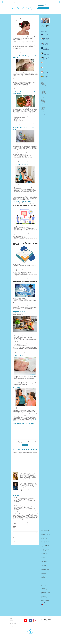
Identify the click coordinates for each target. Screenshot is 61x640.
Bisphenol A (48, 533)
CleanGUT (14, 527)
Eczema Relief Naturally (44, 561)
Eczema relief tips (43, 572)
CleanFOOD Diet (43, 542)
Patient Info (11, 618)
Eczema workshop (43, 577)
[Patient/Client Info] (41, 5)
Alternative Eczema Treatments (45, 530)
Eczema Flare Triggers (44, 553)
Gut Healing (45, 584)
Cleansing (47, 545)
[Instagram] (34, 620)
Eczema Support (43, 566)
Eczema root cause (43, 573)
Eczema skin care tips (43, 574)
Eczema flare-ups (46, 569)
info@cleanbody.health (47, 619)
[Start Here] (43, 8)
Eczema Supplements (43, 565)
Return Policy (11, 621)
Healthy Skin (42, 592)
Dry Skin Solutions (46, 549)
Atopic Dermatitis (46, 531)
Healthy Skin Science (47, 592)
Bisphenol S (42, 534)
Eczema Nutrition (43, 557)
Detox (44, 546)
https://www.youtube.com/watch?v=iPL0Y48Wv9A (20, 455)
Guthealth (34, 522)
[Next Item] (48, 20)
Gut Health (42, 585)
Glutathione (42, 584)
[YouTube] (25, 620)
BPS (45, 533)
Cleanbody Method (43, 545)
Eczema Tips (47, 566)
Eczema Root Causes (43, 562)
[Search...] (33, 5)
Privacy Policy (11, 626)
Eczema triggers (43, 576)
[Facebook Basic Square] (41, 604)
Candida (16, 522)
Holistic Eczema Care (43, 593)
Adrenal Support (43, 529)
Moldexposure (14, 523)
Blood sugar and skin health (44, 537)
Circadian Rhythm (43, 541)
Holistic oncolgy (48, 597)
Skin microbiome (20, 522)
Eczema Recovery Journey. (44, 558)
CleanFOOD (14, 526)
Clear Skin (42, 546)
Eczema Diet (44, 550)
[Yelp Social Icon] (42, 604)
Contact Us (11, 620)
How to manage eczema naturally (45, 600)
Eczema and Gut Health (44, 568)
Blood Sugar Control (47, 534)
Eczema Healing (43, 554)
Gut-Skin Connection (47, 585)
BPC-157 (43, 533)
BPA (41, 533)
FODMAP (42, 580)
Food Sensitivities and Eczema (45, 581)
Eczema (14, 522)
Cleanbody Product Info (13, 623)
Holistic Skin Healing (43, 596)
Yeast (23, 522)
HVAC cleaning (43, 588)
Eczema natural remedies (44, 570)
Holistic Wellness (43, 597)
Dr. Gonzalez (42, 549)
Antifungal (31, 522)
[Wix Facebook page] (30, 620)
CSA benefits (42, 538)
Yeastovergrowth (27, 522)
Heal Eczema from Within (44, 589)
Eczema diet (42, 569)
